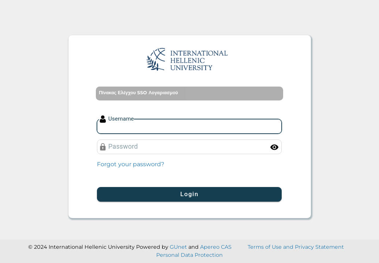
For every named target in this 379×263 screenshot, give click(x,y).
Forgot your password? (130, 164)
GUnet (178, 247)
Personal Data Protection (189, 255)
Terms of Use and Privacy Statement (296, 247)
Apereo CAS (216, 247)
